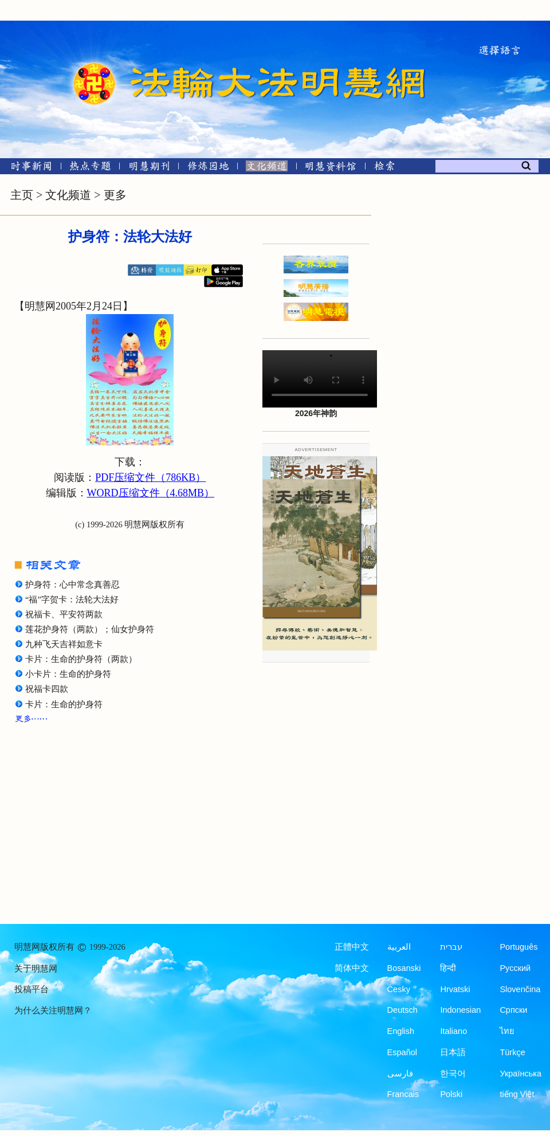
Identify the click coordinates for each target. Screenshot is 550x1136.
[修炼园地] (208, 168)
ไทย (507, 1031)
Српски (513, 1009)
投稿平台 (31, 989)
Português (518, 946)
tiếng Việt (517, 1094)
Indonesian (460, 1009)
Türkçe (512, 1052)
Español (402, 1052)
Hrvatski (455, 989)
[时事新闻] (27, 168)
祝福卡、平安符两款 (64, 614)
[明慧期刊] (149, 168)
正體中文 (352, 946)
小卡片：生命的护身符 (68, 674)
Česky (398, 989)
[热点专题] (90, 168)
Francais (403, 1094)
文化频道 (68, 195)
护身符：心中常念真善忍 (72, 584)
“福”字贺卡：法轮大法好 (72, 599)
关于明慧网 (35, 968)
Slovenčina (520, 989)
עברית (451, 946)
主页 (21, 195)
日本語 (453, 1052)
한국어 (453, 1073)
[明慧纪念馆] (330, 168)
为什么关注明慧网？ (53, 1010)
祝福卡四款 (46, 689)
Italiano (453, 1031)
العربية (399, 946)
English (401, 1031)
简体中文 (352, 968)
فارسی (400, 1073)
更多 (115, 195)
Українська (520, 1073)
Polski (451, 1094)
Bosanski (404, 968)
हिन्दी (448, 968)
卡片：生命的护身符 (64, 704)
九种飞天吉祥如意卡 (64, 644)
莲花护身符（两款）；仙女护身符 (89, 629)
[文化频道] (267, 168)
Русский (515, 968)
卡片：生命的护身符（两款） (81, 659)
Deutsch (402, 1009)
